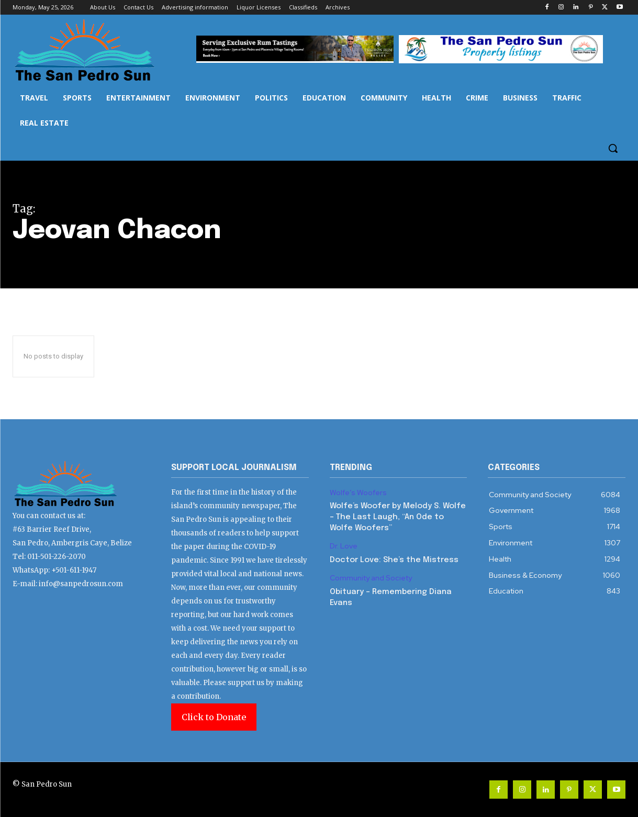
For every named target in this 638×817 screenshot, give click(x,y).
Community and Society (371, 578)
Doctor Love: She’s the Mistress (394, 560)
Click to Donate (214, 717)
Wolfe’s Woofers (358, 492)
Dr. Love (343, 546)
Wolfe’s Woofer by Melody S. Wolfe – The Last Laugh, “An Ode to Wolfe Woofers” (398, 517)
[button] (612, 148)
